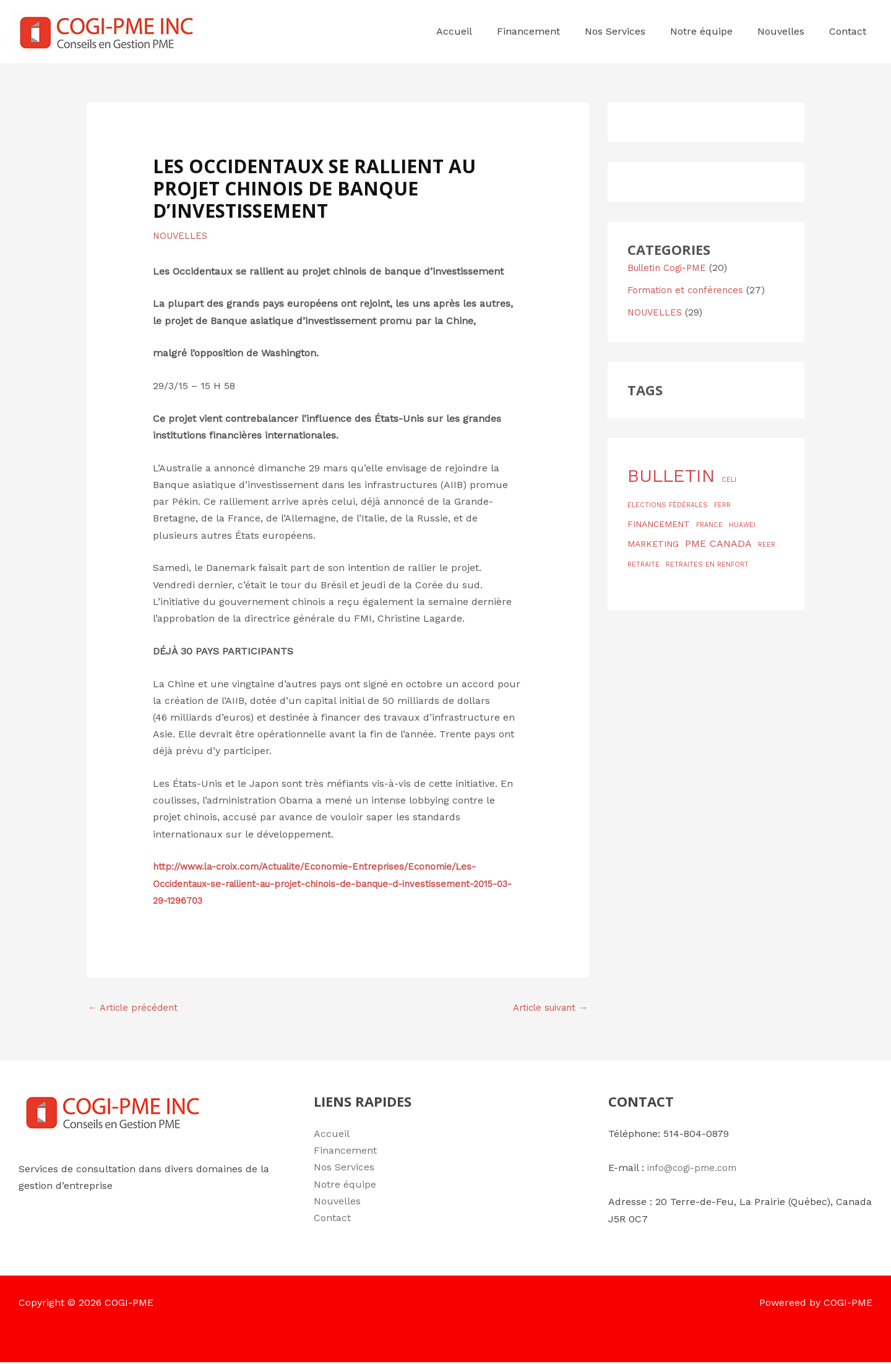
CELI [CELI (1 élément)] (728, 480)
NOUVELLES (182, 235)
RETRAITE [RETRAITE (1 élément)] (643, 564)
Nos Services (344, 1169)
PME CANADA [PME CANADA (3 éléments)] (718, 543)
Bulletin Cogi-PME (670, 267)
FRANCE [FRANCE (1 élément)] (709, 525)
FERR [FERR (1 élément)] (722, 505)
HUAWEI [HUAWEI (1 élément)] (742, 525)
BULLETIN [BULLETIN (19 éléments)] (671, 475)
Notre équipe (345, 1186)
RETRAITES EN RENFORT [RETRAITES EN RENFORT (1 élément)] (707, 564)
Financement (345, 1153)
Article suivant (547, 1008)
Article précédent (136, 1008)
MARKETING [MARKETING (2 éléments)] (653, 544)
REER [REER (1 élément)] (766, 545)
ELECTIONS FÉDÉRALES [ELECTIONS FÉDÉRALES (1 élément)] (667, 505)
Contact (332, 1219)
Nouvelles (337, 1203)
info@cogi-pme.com (695, 1170)
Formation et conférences (689, 290)
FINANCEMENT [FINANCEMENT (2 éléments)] (658, 524)
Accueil (332, 1135)
